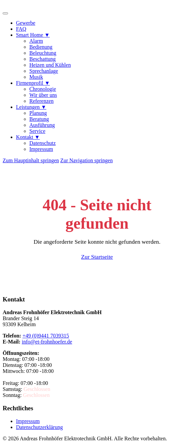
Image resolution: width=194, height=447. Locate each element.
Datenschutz (42, 143)
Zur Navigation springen (86, 160)
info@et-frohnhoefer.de (47, 342)
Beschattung (42, 59)
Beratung (39, 119)
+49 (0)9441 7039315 (45, 336)
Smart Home (33, 35)
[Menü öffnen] (5, 13)
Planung (38, 113)
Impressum (41, 149)
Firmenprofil (33, 83)
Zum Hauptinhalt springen (31, 160)
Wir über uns (43, 95)
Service (37, 131)
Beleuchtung (42, 53)
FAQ (21, 29)
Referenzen (41, 101)
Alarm (36, 41)
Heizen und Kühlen (50, 65)
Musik (36, 77)
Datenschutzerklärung (39, 427)
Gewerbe (25, 23)
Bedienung (40, 47)
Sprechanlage (43, 71)
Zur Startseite (97, 256)
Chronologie (42, 89)
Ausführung (42, 125)
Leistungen (31, 107)
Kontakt (28, 137)
